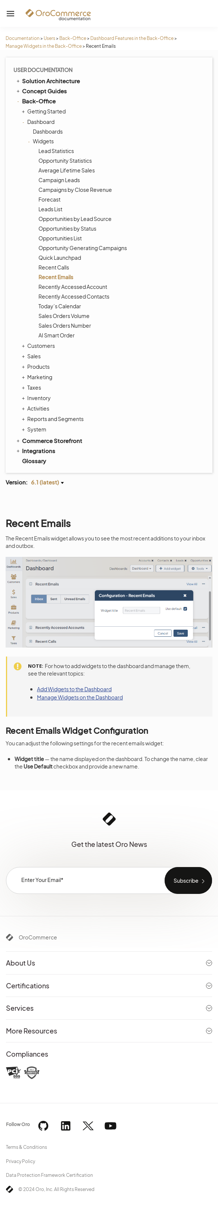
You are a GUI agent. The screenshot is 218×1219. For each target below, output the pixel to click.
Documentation (23, 38)
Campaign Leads (59, 180)
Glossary (34, 460)
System (35, 429)
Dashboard (39, 121)
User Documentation (42, 69)
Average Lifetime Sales (66, 170)
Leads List (50, 209)
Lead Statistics (56, 150)
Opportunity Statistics (65, 160)
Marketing (38, 377)
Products (37, 366)
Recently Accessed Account (72, 286)
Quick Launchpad (59, 257)
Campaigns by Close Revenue (75, 189)
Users (49, 38)
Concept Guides (41, 90)
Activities (36, 408)
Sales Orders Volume (64, 315)
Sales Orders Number (64, 325)
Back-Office (72, 38)
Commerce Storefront (48, 440)
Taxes (32, 387)
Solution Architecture (47, 80)
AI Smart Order (56, 335)
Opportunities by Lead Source (75, 218)
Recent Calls (53, 267)
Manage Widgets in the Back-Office (44, 46)
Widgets (41, 141)
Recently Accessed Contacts (73, 296)
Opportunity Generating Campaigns (82, 247)
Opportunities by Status (67, 228)
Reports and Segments (54, 419)
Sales (32, 356)
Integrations (35, 450)
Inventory (37, 398)
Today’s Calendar (59, 306)
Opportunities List (60, 238)
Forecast (49, 199)
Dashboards (48, 131)
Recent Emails (55, 277)
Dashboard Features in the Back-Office (132, 38)
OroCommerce (38, 937)
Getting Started (45, 111)
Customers (39, 345)
